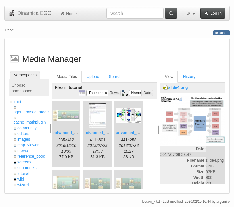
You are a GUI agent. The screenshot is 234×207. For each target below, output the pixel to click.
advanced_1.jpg (68, 132)
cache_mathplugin (30, 122)
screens (24, 162)
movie (22, 150)
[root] (17, 101)
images (23, 139)
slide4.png (178, 87)
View (169, 76)
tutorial (23, 173)
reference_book (31, 156)
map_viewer (28, 145)
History (189, 76)
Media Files (67, 76)
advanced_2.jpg (99, 132)
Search (115, 76)
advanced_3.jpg (131, 132)
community (27, 128)
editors (23, 133)
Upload (93, 76)
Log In (213, 13)
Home (68, 13)
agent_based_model (32, 112)
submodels (27, 167)
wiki (20, 179)
